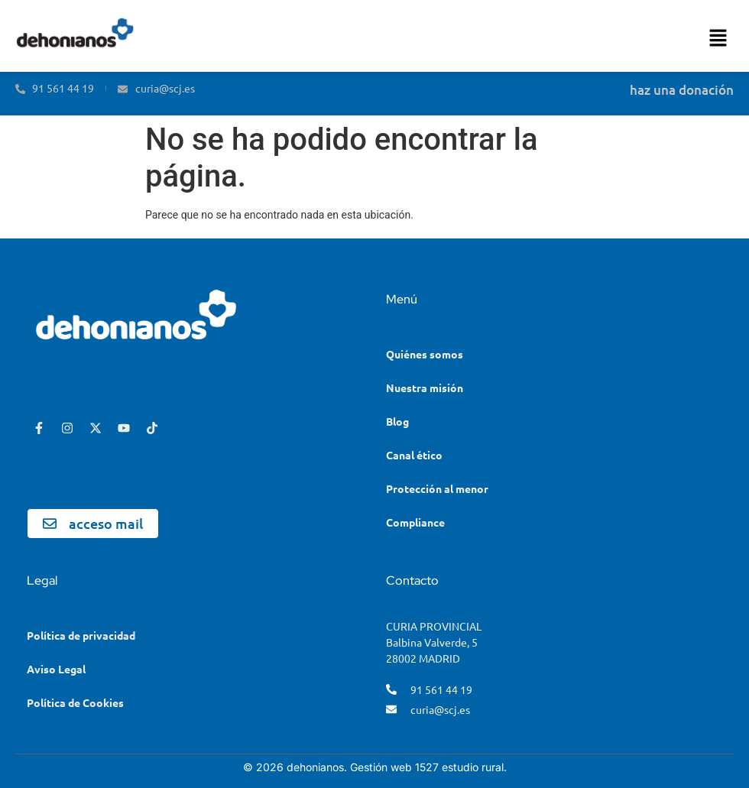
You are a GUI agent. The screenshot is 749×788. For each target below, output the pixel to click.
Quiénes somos (424, 354)
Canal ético (414, 455)
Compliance (415, 522)
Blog (397, 421)
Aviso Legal (56, 669)
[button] (718, 40)
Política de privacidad (81, 635)
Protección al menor (437, 488)
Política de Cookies (75, 702)
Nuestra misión (424, 387)
